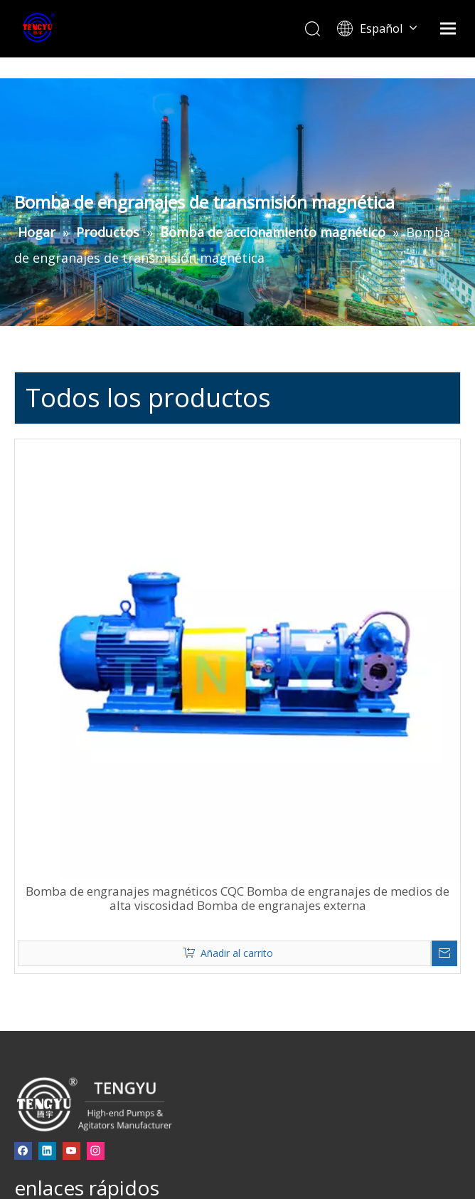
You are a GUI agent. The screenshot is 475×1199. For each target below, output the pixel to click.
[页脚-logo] (93, 1104)
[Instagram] (96, 1150)
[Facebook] (23, 1150)
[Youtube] (71, 1150)
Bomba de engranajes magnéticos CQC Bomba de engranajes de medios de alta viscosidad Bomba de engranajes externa (237, 898)
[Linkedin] (47, 1150)
